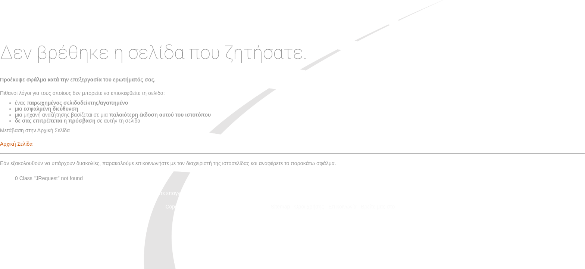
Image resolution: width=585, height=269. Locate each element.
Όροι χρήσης (309, 207)
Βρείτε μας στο (390, 207)
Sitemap (280, 207)
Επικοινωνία (342, 207)
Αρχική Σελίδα (16, 144)
